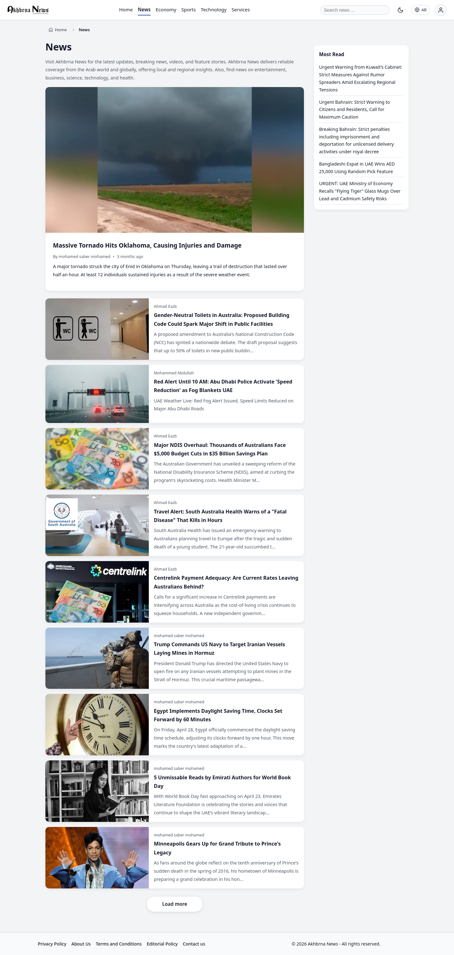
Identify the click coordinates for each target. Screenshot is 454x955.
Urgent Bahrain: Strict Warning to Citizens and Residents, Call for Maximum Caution (354, 109)
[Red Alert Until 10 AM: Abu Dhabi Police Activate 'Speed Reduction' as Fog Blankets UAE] (174, 394)
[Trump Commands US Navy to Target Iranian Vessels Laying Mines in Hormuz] (174, 658)
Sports (188, 9)
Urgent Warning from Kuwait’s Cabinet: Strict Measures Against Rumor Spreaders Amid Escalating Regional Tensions (360, 78)
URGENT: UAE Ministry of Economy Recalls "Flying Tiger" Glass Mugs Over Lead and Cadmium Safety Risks (359, 191)
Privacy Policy (52, 944)
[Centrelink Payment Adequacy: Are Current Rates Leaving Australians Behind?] (174, 592)
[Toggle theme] (400, 10)
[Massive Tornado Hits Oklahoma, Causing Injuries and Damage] (174, 189)
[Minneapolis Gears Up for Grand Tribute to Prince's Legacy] (174, 857)
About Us (80, 944)
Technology (213, 9)
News (144, 9)
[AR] (420, 10)
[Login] (440, 10)
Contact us (194, 944)
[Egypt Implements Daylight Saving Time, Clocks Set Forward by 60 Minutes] (174, 724)
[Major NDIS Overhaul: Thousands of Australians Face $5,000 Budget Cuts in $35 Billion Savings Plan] (174, 458)
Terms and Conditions (119, 944)
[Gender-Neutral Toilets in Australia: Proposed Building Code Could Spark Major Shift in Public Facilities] (174, 329)
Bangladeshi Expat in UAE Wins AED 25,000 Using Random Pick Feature (357, 167)
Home (126, 9)
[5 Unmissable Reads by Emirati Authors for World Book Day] (174, 791)
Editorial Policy (162, 944)
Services (241, 9)
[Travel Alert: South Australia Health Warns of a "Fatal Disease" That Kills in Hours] (174, 525)
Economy (166, 9)
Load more (174, 904)
